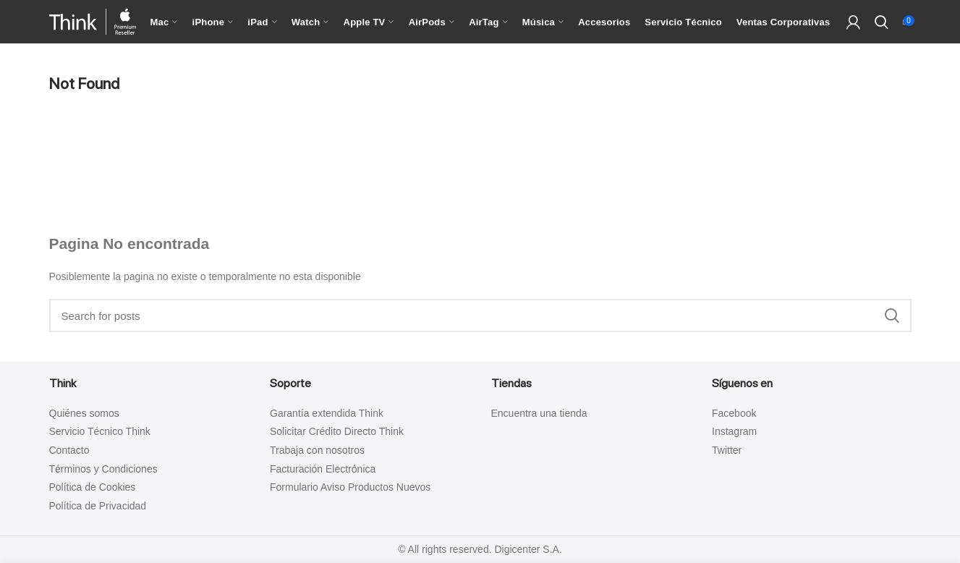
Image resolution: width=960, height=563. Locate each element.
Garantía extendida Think (326, 413)
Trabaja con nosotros (317, 450)
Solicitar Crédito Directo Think (337, 431)
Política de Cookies (92, 487)
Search (892, 315)
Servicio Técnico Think (99, 431)
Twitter (727, 450)
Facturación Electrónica (322, 469)
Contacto (69, 450)
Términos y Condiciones (103, 469)
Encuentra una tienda (539, 413)
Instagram (734, 431)
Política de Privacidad (98, 506)
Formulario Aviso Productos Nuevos (350, 487)
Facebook (734, 413)
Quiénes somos (84, 413)
